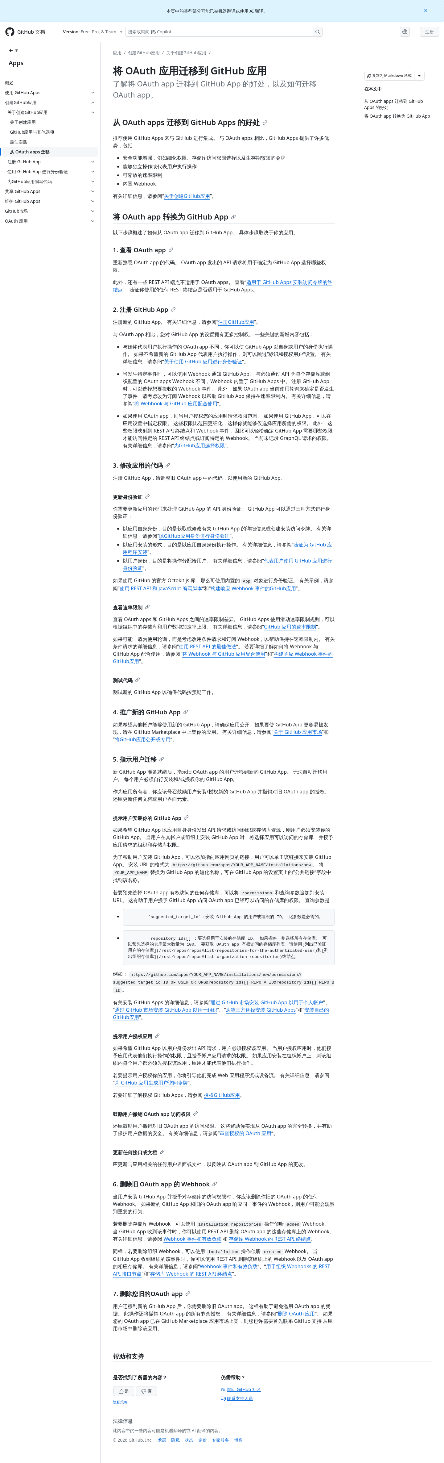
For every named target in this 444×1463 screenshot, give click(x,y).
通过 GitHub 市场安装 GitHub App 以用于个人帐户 (267, 1002)
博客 (238, 1440)
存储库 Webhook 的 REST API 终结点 (270, 1238)
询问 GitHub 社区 (241, 1389)
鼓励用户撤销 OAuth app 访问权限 (155, 1114)
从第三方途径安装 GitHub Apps (261, 1009)
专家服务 (220, 1440)
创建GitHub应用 (144, 53)
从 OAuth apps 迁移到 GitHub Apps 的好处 (190, 122)
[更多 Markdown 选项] (419, 76)
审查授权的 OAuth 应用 (245, 1133)
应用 (117, 53)
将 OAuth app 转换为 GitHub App (174, 216)
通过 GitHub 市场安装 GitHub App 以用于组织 (166, 1009)
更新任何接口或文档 (139, 1152)
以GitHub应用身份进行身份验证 (194, 536)
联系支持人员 (237, 1398)
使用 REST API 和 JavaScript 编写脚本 (161, 588)
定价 (202, 1440)
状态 (189, 1440)
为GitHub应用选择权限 (199, 445)
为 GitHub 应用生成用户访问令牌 (151, 1082)
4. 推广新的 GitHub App (150, 712)
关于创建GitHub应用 (186, 53)
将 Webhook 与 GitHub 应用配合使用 (175, 403)
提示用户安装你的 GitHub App (151, 818)
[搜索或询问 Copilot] (224, 32)
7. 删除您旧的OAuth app (151, 1294)
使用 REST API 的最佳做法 (207, 646)
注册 (429, 32)
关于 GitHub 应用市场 (297, 732)
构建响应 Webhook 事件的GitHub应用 (253, 588)
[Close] (426, 10)
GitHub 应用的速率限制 (290, 626)
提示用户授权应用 (136, 1036)
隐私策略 (120, 1402)
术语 (162, 1440)
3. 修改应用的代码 (141, 465)
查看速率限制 (131, 607)
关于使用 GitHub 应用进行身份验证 (203, 361)
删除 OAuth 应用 (296, 1313)
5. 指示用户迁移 (138, 759)
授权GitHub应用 (222, 1095)
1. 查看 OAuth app (143, 250)
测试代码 (126, 680)
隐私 (175, 1440)
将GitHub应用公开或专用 (143, 739)
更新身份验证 (131, 497)
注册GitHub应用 (236, 322)
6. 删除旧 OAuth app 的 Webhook (165, 1184)
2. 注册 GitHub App (144, 309)
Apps (16, 63)
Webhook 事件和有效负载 (192, 1238)
